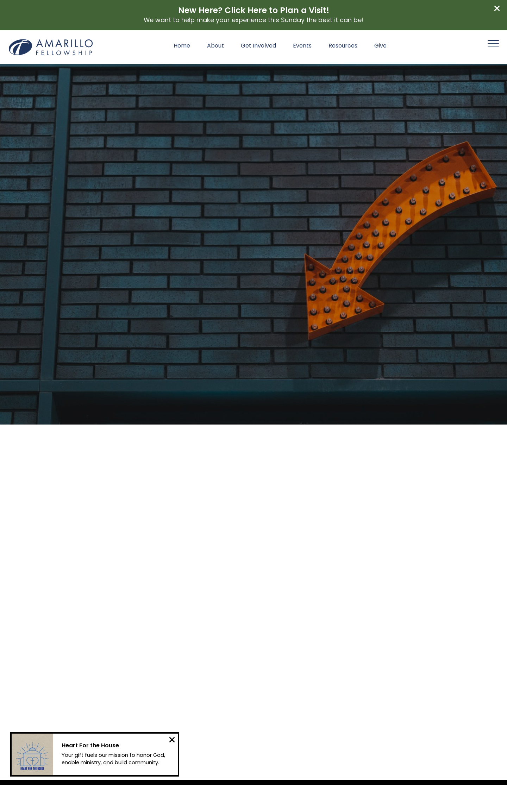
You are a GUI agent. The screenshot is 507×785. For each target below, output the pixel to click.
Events (302, 46)
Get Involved (258, 46)
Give (380, 46)
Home (182, 46)
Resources (342, 46)
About (215, 46)
